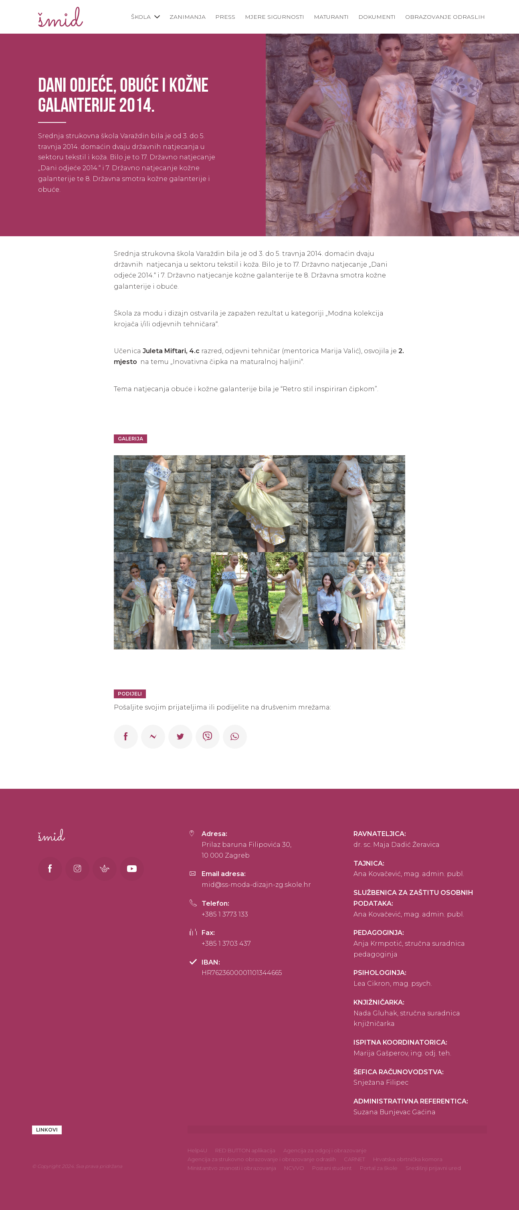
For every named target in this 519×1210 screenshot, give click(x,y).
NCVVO (294, 1168)
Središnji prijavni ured (433, 1168)
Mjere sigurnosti (274, 16)
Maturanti (331, 16)
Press (225, 16)
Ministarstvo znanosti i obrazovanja (232, 1168)
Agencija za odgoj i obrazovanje (325, 1150)
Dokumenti (377, 16)
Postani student (332, 1168)
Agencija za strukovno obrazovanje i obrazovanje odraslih (262, 1159)
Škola (141, 16)
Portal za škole (379, 1168)
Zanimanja (188, 16)
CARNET (354, 1159)
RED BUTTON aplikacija (245, 1150)
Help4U (197, 1150)
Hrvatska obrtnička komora (407, 1159)
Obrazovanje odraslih (445, 16)
